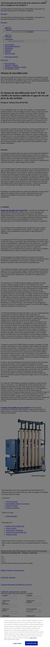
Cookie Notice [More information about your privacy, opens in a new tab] (33, 638)
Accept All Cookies (31, 643)
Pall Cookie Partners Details (11, 639)
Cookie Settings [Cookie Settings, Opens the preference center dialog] (17, 643)
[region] (25, 632)
